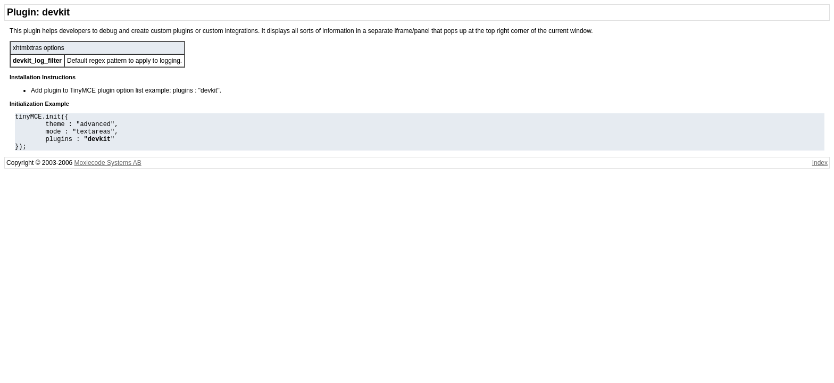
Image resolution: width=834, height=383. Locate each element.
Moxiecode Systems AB (107, 170)
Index (820, 170)
